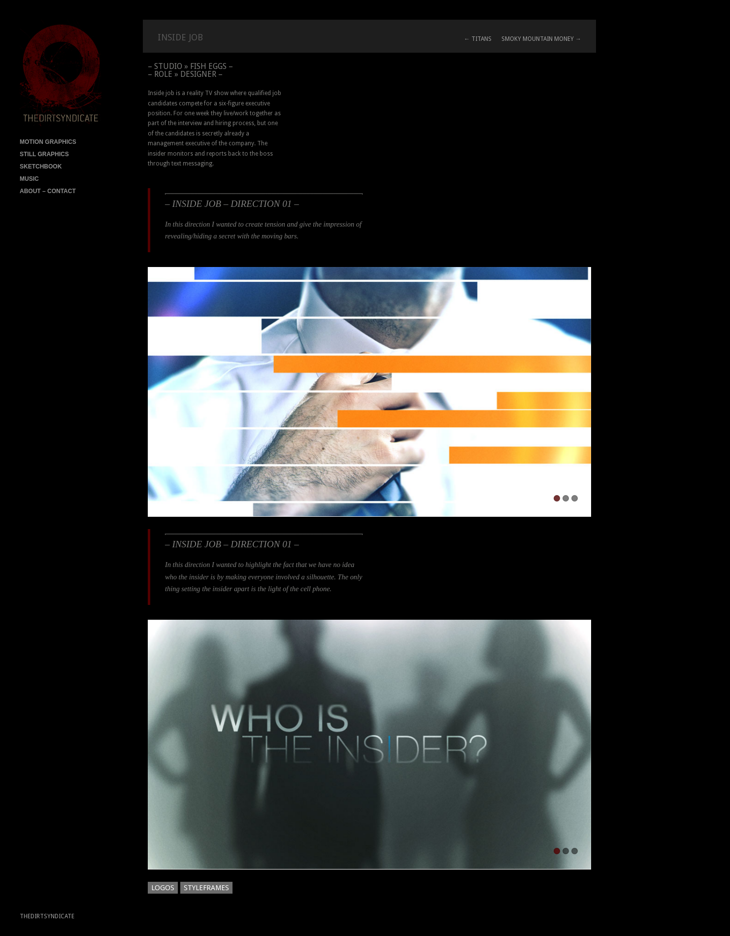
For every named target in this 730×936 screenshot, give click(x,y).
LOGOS (162, 888)
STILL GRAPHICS (44, 154)
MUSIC (29, 178)
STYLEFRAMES (206, 888)
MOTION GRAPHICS (48, 141)
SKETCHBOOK (41, 166)
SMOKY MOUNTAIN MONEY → (541, 39)
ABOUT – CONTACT (48, 191)
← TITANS (478, 39)
